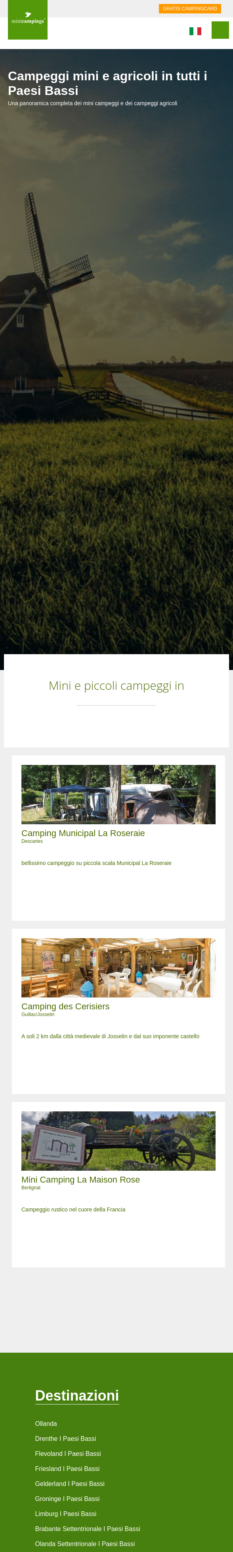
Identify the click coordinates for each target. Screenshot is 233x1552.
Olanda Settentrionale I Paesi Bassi (85, 1544)
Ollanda (46, 1423)
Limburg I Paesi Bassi (66, 1513)
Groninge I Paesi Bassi (67, 1498)
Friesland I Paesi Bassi (67, 1468)
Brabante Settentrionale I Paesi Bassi (87, 1529)
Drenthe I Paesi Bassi (65, 1438)
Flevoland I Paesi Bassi (68, 1453)
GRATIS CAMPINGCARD (190, 8)
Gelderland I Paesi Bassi (70, 1483)
